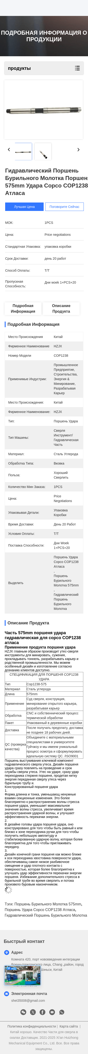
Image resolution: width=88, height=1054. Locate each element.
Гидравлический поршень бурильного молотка (46, 915)
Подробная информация (23, 308)
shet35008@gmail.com (28, 1000)
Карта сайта (69, 1026)
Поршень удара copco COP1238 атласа (40, 910)
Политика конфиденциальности (32, 1026)
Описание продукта (61, 308)
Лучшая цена (27, 207)
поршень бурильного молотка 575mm (48, 904)
